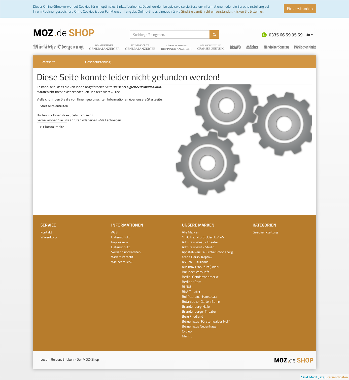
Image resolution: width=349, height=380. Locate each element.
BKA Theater (191, 291)
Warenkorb (48, 237)
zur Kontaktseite (52, 126)
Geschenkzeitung (97, 61)
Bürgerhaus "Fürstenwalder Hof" (206, 321)
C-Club (187, 331)
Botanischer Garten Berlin (201, 301)
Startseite (48, 61)
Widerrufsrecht (122, 256)
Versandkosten (337, 377)
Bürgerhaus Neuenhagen (200, 326)
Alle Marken (190, 232)
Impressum (119, 242)
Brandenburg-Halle (196, 306)
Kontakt (46, 232)
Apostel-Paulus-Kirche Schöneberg (207, 251)
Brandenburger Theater (199, 311)
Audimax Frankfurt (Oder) (200, 266)
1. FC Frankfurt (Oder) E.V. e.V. (203, 237)
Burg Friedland (192, 316)
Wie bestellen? (121, 261)
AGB (114, 232)
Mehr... (187, 336)
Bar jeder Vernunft (195, 271)
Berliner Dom (191, 281)
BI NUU (187, 286)
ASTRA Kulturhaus (195, 261)
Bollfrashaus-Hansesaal (199, 296)
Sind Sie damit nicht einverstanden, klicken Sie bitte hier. (222, 11)
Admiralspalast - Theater (200, 242)
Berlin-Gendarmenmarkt (200, 276)
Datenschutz (120, 237)
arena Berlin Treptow (197, 256)
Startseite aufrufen (54, 105)
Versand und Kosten (126, 251)
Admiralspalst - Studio (198, 247)
